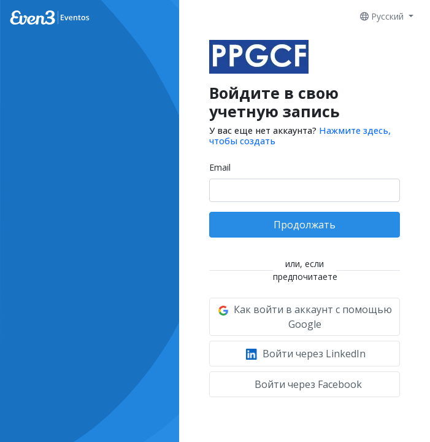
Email (220, 167)
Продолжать (305, 224)
